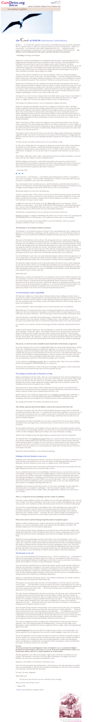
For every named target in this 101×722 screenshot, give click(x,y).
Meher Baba (51, 203)
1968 (19, 203)
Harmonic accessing (22, 215)
